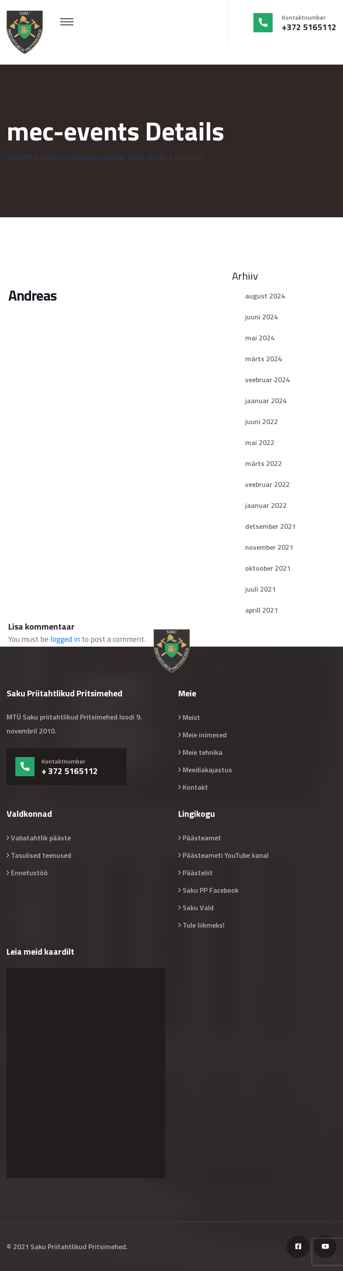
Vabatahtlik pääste (41, 837)
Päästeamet (202, 837)
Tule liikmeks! (204, 925)
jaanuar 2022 (266, 505)
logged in (65, 639)
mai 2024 (259, 337)
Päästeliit (198, 872)
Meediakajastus (207, 769)
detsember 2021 (270, 526)
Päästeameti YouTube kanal (226, 855)
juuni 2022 (261, 421)
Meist (191, 717)
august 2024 (265, 296)
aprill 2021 (261, 610)
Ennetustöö (29, 872)
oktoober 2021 (268, 568)
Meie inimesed (205, 735)
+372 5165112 (309, 27)
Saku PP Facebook (211, 890)
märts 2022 (263, 463)
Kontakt (195, 787)
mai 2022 (259, 442)
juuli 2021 (260, 589)
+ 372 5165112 (70, 771)
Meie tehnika (202, 752)
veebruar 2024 (267, 379)
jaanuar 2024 (266, 400)
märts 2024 (263, 358)
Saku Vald (198, 907)
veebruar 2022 (267, 484)
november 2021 (269, 547)
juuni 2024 (261, 317)
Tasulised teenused (41, 855)
